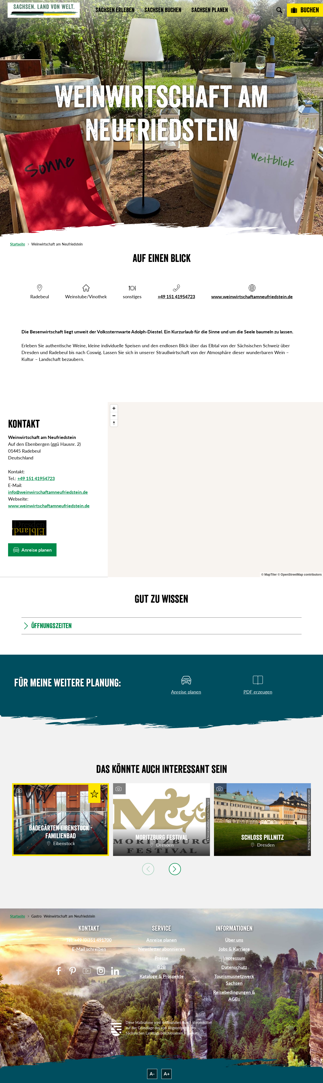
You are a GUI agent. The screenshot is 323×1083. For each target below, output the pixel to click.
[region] (215, 489)
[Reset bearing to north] (114, 423)
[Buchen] (305, 10)
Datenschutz (234, 967)
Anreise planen (161, 940)
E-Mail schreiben (89, 949)
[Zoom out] (114, 415)
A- (152, 1073)
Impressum (234, 958)
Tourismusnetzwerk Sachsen (234, 979)
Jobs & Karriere (234, 949)
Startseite (17, 244)
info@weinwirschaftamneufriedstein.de (48, 492)
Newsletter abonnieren (161, 949)
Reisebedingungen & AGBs (234, 995)
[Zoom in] (114, 408)
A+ (167, 1073)
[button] (32, 549)
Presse (161, 958)
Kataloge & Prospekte (162, 976)
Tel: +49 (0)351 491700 (89, 940)
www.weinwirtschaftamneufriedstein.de (252, 296)
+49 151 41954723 (176, 296)
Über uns (234, 940)
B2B (161, 967)
